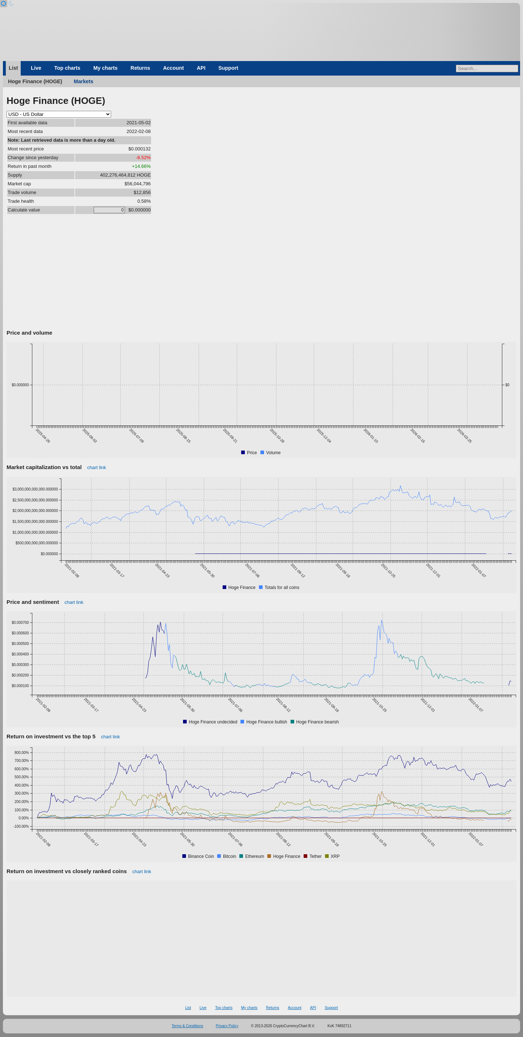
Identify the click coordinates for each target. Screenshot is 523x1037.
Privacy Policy (227, 1026)
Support (228, 68)
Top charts (67, 68)
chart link (96, 467)
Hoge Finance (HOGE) (35, 81)
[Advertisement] (261, 273)
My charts (105, 68)
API (201, 68)
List (13, 68)
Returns (140, 68)
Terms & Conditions (187, 1026)
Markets (83, 81)
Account (173, 68)
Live (36, 68)
